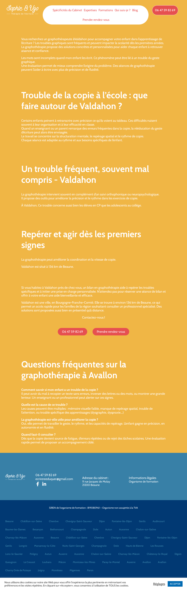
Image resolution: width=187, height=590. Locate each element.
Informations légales (142, 478)
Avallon (147, 562)
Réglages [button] (159, 584)
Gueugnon (10, 562)
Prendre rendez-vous (96, 19)
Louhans (46, 562)
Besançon (38, 529)
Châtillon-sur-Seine (31, 521)
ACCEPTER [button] (175, 583)
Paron (90, 570)
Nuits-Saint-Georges (73, 545)
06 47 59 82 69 (45, 475)
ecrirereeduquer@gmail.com (54, 479)
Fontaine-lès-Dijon (122, 521)
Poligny (34, 554)
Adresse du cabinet (95, 478)
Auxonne (124, 529)
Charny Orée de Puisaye (18, 570)
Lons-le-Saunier (14, 554)
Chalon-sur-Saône (146, 529)
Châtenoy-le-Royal (157, 554)
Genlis (142, 521)
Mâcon (62, 562)
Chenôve (53, 521)
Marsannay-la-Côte (44, 545)
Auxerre (63, 554)
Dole (95, 529)
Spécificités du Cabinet (67, 10)
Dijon (102, 521)
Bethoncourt (57, 529)
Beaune (9, 521)
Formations (106, 10)
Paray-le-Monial (111, 562)
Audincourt (159, 521)
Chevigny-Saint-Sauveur (79, 521)
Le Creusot (29, 562)
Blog (135, 10)
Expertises (90, 10)
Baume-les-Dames (15, 529)
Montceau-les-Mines (84, 562)
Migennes (75, 570)
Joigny (41, 570)
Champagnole (78, 529)
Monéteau (57, 570)
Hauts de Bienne (134, 545)
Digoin (178, 554)
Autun (108, 529)
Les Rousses (156, 545)
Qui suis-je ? (122, 10)
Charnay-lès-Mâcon (16, 537)
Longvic (23, 545)
